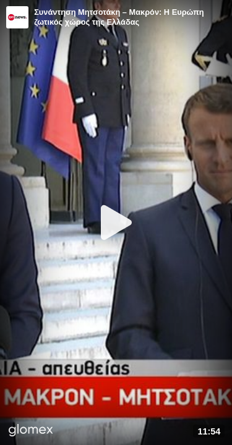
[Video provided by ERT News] (17, 17)
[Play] (116, 222)
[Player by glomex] (31, 431)
